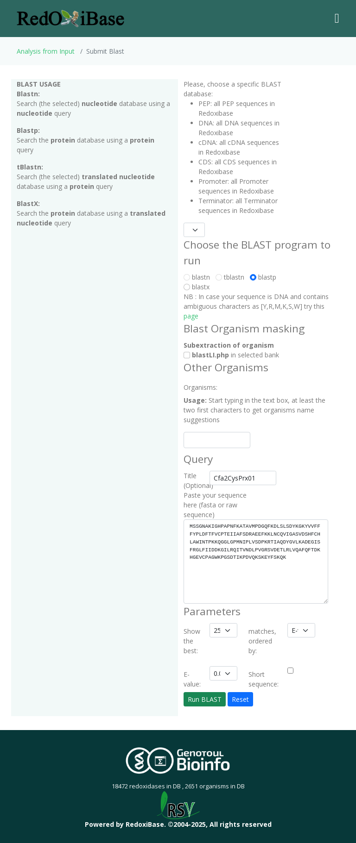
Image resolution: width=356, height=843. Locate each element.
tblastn (232, 277)
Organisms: (194, 387)
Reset (240, 699)
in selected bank (231, 354)
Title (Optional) (194, 480)
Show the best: (192, 641)
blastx (198, 286)
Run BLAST (205, 699)
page (191, 316)
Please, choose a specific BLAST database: (232, 89)
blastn (199, 277)
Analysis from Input (46, 51)
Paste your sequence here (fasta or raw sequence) (215, 505)
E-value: (192, 679)
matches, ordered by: (262, 641)
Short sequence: (263, 679)
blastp (265, 277)
